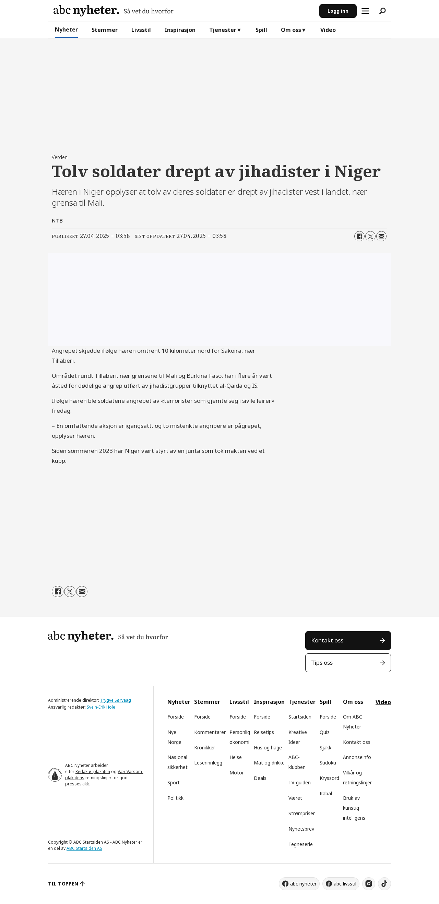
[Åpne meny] (365, 11)
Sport (173, 782)
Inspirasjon (180, 30)
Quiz (325, 732)
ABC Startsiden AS (84, 848)
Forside (175, 716)
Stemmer (105, 30)
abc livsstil (345, 883)
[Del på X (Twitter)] (370, 236)
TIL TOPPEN (63, 883)
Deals (260, 778)
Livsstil (141, 30)
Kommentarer (210, 732)
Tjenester (222, 30)
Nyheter (66, 29)
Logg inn (338, 11)
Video (328, 30)
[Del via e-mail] (381, 236)
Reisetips (264, 732)
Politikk (175, 798)
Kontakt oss (327, 640)
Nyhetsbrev (301, 828)
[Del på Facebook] (359, 236)
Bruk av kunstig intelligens (354, 808)
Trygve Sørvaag (115, 700)
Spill (261, 30)
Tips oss (322, 662)
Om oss (291, 30)
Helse (235, 757)
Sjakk (325, 747)
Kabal (326, 793)
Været (295, 798)
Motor (236, 772)
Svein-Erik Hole (101, 707)
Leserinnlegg (208, 762)
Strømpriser (301, 813)
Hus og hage (268, 747)
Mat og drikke (269, 762)
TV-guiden (299, 782)
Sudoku (328, 762)
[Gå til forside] (114, 11)
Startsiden (299, 716)
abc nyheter (303, 883)
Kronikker (204, 747)
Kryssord (329, 778)
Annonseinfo (357, 757)
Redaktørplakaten (92, 771)
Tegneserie (300, 844)
